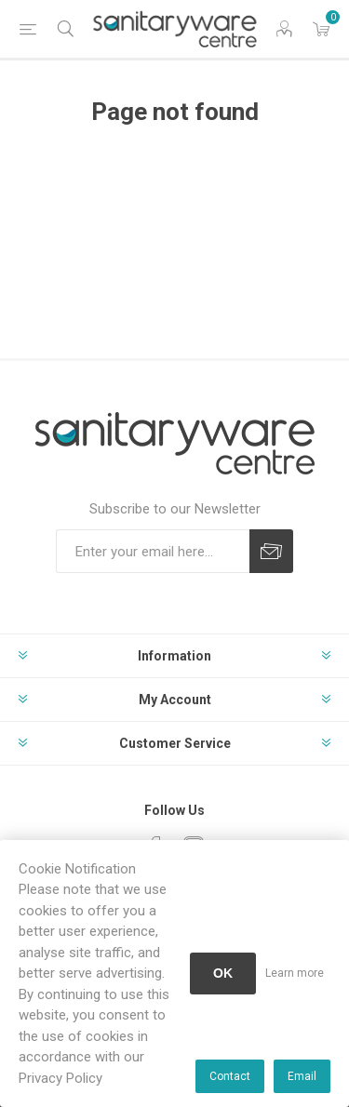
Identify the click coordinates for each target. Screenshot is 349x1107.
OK (223, 973)
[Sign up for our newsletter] (152, 551)
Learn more (294, 973)
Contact (229, 1076)
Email (302, 1076)
